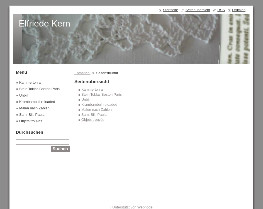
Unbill (85, 99)
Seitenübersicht (198, 10)
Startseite (170, 10)
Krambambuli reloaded (99, 104)
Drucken (238, 10)
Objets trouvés (92, 119)
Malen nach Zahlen (96, 109)
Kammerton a (92, 89)
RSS (221, 10)
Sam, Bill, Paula (93, 114)
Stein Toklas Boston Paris (101, 94)
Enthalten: (82, 73)
